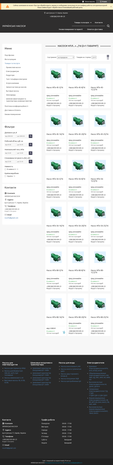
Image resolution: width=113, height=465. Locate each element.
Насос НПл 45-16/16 (55, 134)
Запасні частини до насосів (16, 87)
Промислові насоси (13, 67)
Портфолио (9, 55)
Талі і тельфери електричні (16, 79)
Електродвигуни (12, 71)
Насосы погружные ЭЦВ (70, 379)
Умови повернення (13, 114)
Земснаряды (11, 95)
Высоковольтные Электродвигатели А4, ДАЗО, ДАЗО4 (98, 384)
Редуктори (10, 75)
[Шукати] (108, 26)
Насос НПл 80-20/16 (77, 317)
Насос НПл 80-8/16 (77, 270)
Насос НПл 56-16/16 (55, 226)
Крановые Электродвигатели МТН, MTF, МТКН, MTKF (98, 368)
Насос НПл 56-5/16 (55, 179)
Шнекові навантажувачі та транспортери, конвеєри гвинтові (19, 100)
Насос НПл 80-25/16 (99, 317)
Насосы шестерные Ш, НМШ (14, 368)
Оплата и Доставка (95, 29)
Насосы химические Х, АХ (13, 378)
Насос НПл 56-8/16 (77, 179)
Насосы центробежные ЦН (71, 381)
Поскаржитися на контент (54, 463)
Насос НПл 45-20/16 (77, 134)
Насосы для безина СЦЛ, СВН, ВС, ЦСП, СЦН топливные (13, 373)
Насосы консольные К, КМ (70, 366)
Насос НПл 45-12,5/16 (97, 88)
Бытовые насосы (12, 91)
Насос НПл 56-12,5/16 (97, 180)
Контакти (99, 22)
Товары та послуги (81, 22)
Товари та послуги (12, 63)
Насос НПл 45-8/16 (77, 87)
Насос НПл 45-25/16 (99, 134)
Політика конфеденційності (16, 106)
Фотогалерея (10, 59)
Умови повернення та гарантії (71, 29)
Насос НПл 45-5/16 (55, 87)
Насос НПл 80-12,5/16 (97, 271)
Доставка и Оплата (13, 110)
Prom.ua (68, 460)
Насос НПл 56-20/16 (77, 226)
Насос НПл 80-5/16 (55, 270)
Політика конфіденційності (73, 463)
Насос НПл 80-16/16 (55, 317)
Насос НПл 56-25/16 (99, 226)
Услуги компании (12, 83)
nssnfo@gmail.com (11, 218)
